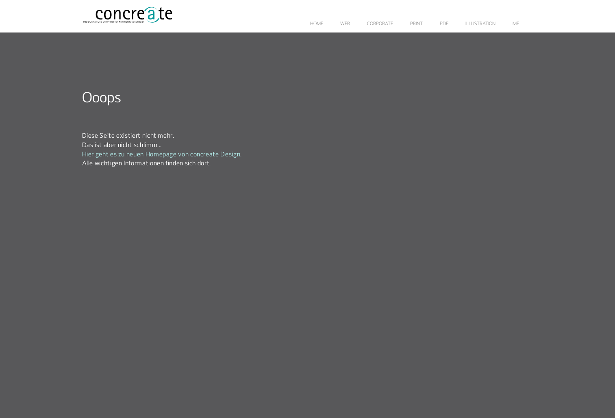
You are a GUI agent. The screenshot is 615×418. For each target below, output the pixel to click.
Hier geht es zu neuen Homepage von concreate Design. (162, 155)
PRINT (416, 24)
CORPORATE (380, 24)
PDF (444, 24)
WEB (345, 24)
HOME (316, 24)
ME (516, 24)
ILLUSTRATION (480, 24)
